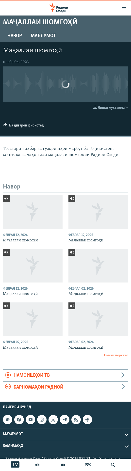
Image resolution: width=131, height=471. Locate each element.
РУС (88, 465)
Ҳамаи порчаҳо (116, 355)
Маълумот (43, 35)
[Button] (23, 126)
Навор (14, 35)
